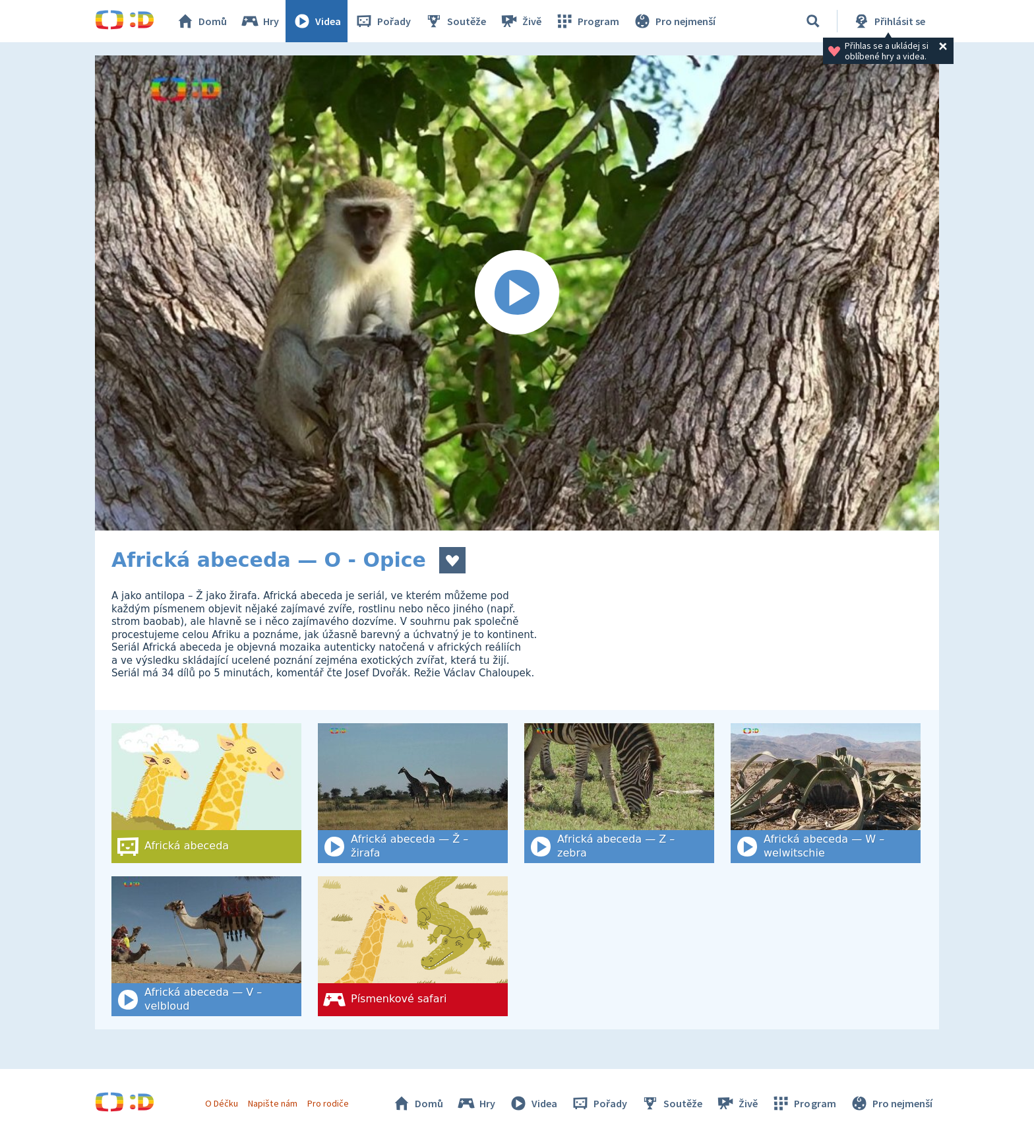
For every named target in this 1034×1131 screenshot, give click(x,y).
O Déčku (221, 1103)
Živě (520, 21)
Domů (201, 21)
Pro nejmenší (673, 21)
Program (587, 21)
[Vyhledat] (813, 21)
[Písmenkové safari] (413, 946)
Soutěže (455, 21)
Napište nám (272, 1103)
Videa (316, 21)
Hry (259, 21)
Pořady (382, 21)
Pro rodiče (328, 1103)
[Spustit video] (517, 293)
